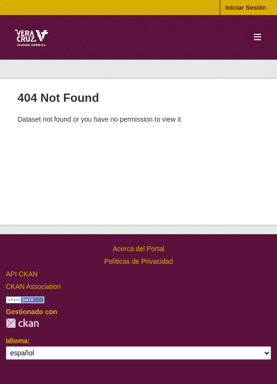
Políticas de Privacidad (138, 261)
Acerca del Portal (138, 249)
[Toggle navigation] (257, 38)
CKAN (22, 323)
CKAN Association (33, 286)
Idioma (17, 341)
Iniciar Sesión (245, 7)
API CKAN (21, 274)
